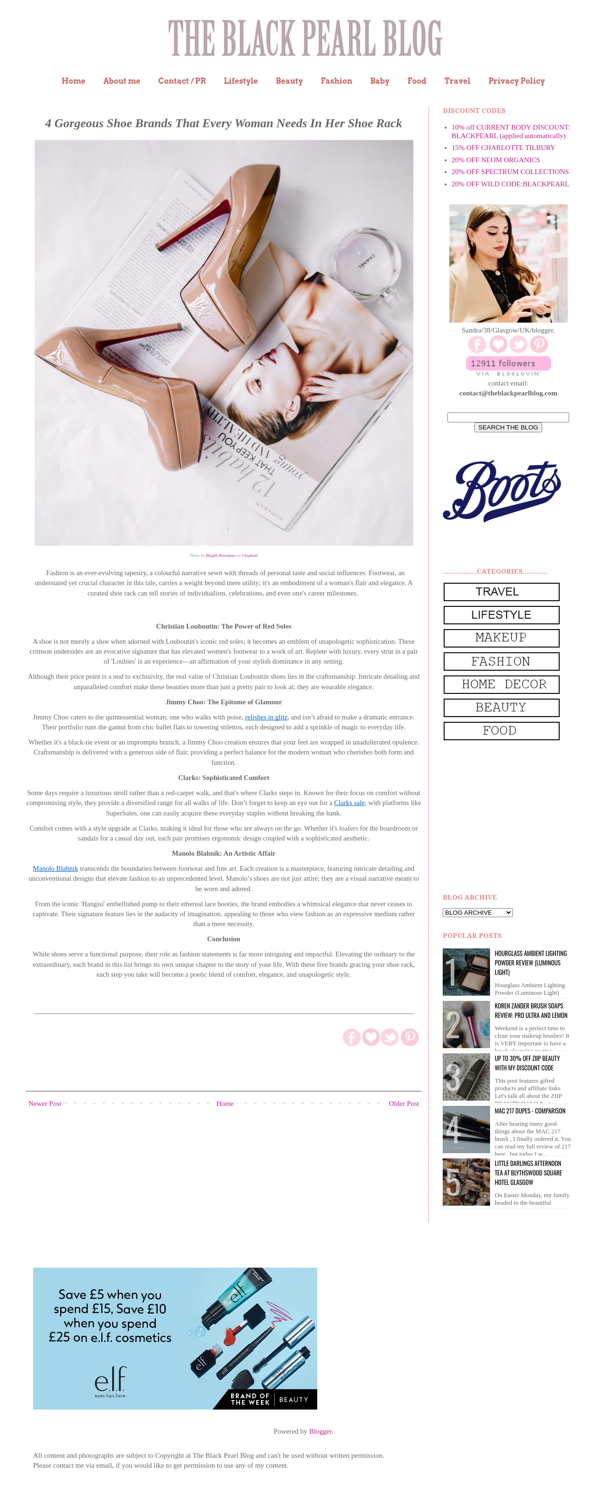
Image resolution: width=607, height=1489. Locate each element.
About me (121, 81)
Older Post (404, 1103)
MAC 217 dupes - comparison (530, 1110)
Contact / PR (182, 81)
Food (416, 81)
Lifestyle (241, 81)
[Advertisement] (514, 817)
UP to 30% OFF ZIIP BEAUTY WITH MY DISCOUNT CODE (527, 1062)
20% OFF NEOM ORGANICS (496, 160)
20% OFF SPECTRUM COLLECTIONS (510, 171)
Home (74, 81)
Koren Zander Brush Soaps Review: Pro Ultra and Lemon (531, 1010)
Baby (380, 81)
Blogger (320, 1431)
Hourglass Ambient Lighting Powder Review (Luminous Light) (531, 962)
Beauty (289, 81)
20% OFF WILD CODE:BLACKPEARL (510, 184)
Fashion (336, 81)
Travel (458, 81)
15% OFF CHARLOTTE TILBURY (503, 147)
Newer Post (45, 1103)
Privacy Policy (516, 81)
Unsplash (250, 555)
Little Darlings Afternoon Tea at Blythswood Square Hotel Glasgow (528, 1172)
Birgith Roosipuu (220, 555)
